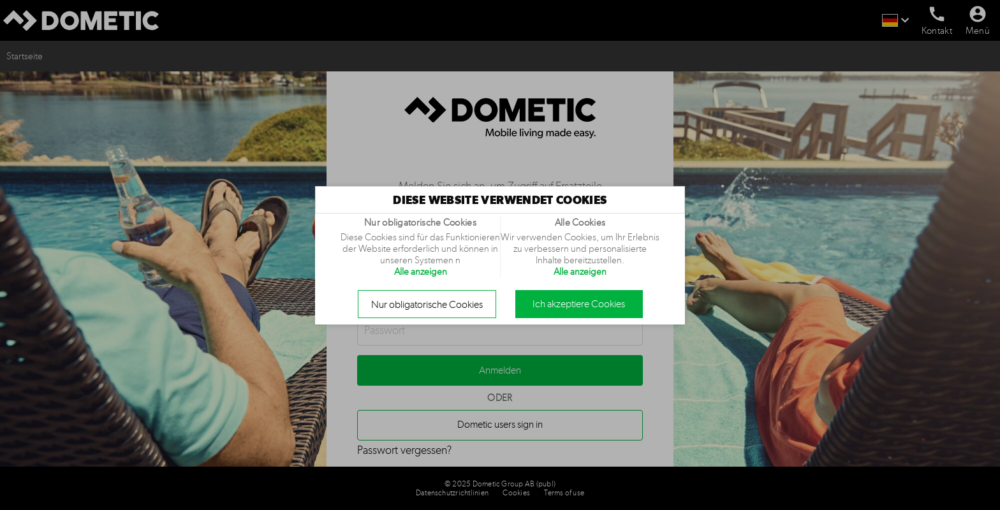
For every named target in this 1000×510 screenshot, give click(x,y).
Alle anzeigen (420, 271)
